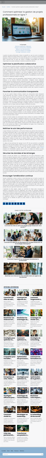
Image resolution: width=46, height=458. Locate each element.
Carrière (8, 7)
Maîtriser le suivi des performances (23, 49)
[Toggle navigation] (2, 2)
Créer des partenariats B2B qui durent (9, 435)
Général (22, 451)
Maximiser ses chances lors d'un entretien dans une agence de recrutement (23, 276)
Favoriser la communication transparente (23, 47)
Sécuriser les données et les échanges (23, 50)
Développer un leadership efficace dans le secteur (23, 417)
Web (12, 451)
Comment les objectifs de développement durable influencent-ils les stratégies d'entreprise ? (23, 243)
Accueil (3, 7)
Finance (16, 451)
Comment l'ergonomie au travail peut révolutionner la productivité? (23, 259)
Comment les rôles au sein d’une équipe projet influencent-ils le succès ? (23, 226)
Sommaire (23, 45)
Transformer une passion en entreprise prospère (22, 436)
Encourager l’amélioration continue (23, 52)
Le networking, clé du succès (35, 415)
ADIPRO (42, 147)
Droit (8, 451)
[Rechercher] (23, 454)
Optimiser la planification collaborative (23, 46)
